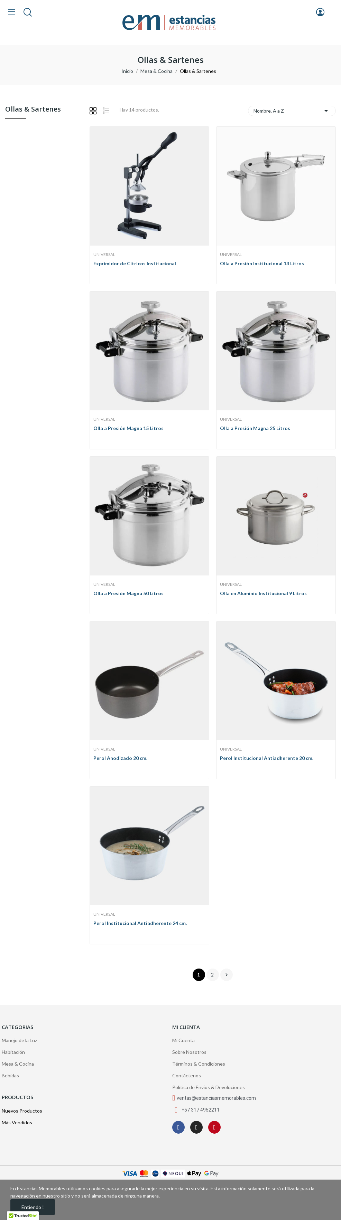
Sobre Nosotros (189, 1052)
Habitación (13, 1052)
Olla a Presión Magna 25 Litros (255, 428)
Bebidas (10, 1075)
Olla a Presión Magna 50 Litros (128, 593)
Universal (104, 254)
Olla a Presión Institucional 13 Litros (262, 263)
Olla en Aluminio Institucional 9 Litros (263, 593)
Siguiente (226, 975)
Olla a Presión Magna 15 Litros (128, 428)
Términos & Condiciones (198, 1064)
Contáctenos (186, 1075)
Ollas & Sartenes (33, 110)
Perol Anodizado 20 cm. (120, 758)
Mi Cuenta (183, 1040)
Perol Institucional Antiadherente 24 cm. (140, 923)
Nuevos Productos (22, 1111)
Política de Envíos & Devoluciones (208, 1087)
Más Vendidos (17, 1122)
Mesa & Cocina (18, 1064)
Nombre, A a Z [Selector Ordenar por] (292, 111)
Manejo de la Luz (19, 1040)
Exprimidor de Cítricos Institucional (134, 263)
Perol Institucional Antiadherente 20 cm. (266, 758)
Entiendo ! (32, 1207)
